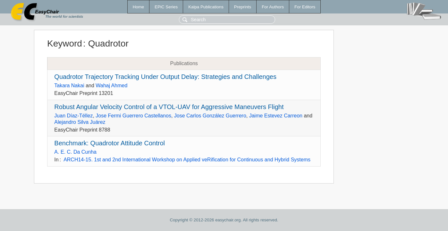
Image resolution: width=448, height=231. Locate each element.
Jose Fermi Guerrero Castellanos (133, 115)
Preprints (242, 6)
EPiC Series (166, 6)
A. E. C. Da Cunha (75, 152)
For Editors (304, 6)
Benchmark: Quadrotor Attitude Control (109, 143)
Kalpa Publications (206, 6)
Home (138, 6)
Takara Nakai (69, 85)
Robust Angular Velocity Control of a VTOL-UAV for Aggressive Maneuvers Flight (168, 106)
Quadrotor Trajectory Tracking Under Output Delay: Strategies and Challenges (165, 76)
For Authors (273, 6)
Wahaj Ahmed (111, 85)
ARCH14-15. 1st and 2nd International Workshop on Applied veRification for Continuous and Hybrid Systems (186, 159)
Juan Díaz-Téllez (73, 115)
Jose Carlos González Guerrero (210, 115)
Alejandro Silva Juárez (79, 122)
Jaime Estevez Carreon (275, 115)
